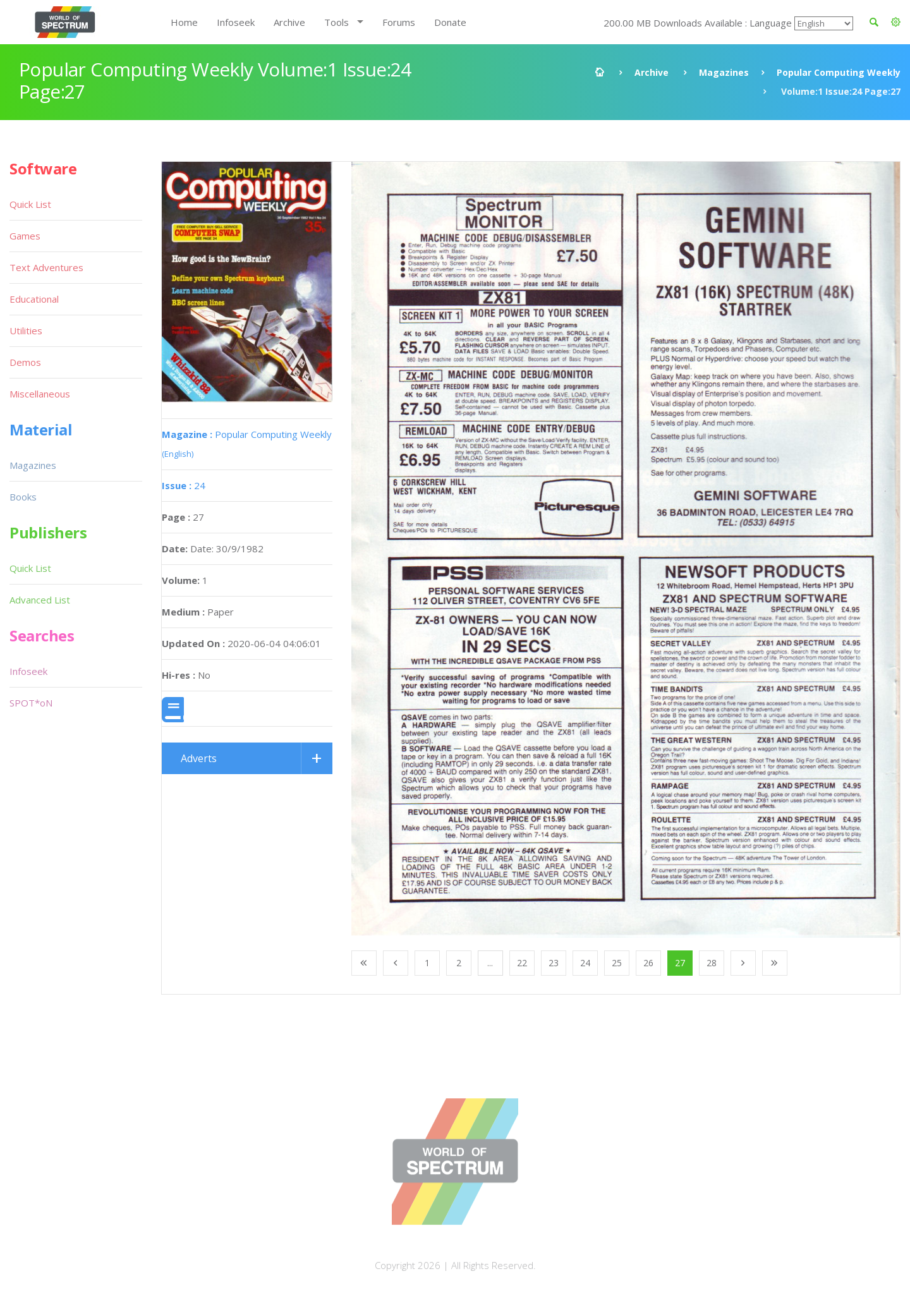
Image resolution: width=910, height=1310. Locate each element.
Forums (398, 22)
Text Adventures (46, 267)
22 (522, 963)
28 (712, 963)
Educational (34, 299)
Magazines (724, 72)
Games (24, 235)
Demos (25, 362)
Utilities (25, 330)
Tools (336, 22)
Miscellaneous (39, 393)
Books (23, 496)
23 (554, 963)
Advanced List (39, 599)
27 (680, 963)
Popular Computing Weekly (839, 72)
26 (648, 963)
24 (183, 485)
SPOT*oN (30, 702)
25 (617, 963)
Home (184, 22)
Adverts (199, 758)
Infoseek (236, 22)
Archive (289, 22)
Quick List (30, 204)
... (490, 963)
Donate (450, 22)
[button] (896, 22)
